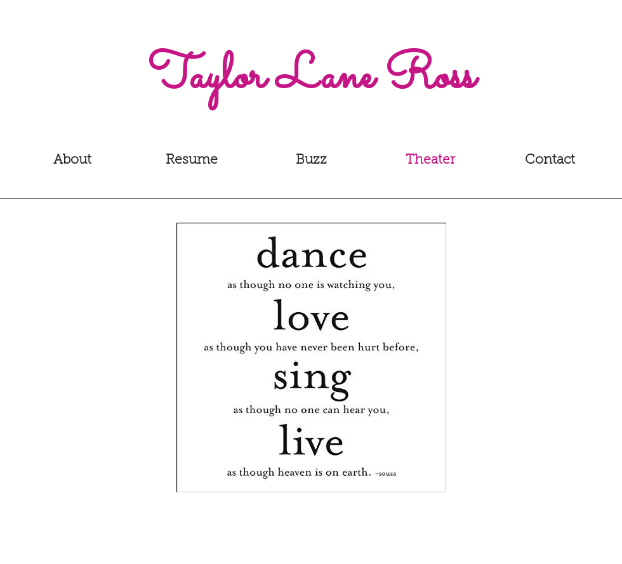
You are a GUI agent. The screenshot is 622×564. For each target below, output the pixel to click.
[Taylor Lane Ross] (311, 78)
